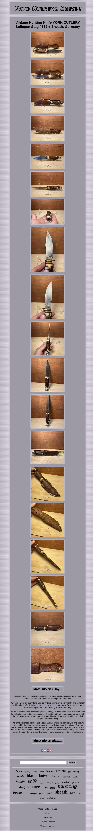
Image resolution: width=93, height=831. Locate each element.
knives (44, 776)
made (20, 776)
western (42, 783)
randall (50, 793)
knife (32, 781)
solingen (33, 793)
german (76, 782)
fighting (27, 772)
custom (61, 771)
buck (35, 771)
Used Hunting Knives (47, 809)
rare (72, 792)
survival (65, 782)
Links (47, 813)
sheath (61, 792)
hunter (49, 771)
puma (41, 793)
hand (25, 794)
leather (56, 776)
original (66, 777)
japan (19, 771)
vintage (33, 786)
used (80, 793)
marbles (75, 777)
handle (20, 782)
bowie (17, 792)
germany (74, 771)
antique (50, 783)
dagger (42, 798)
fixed (51, 797)
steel (52, 787)
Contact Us (48, 817)
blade (31, 775)
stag (22, 787)
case (45, 787)
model (42, 772)
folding (57, 783)
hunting (67, 786)
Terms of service (47, 826)
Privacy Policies (48, 822)
